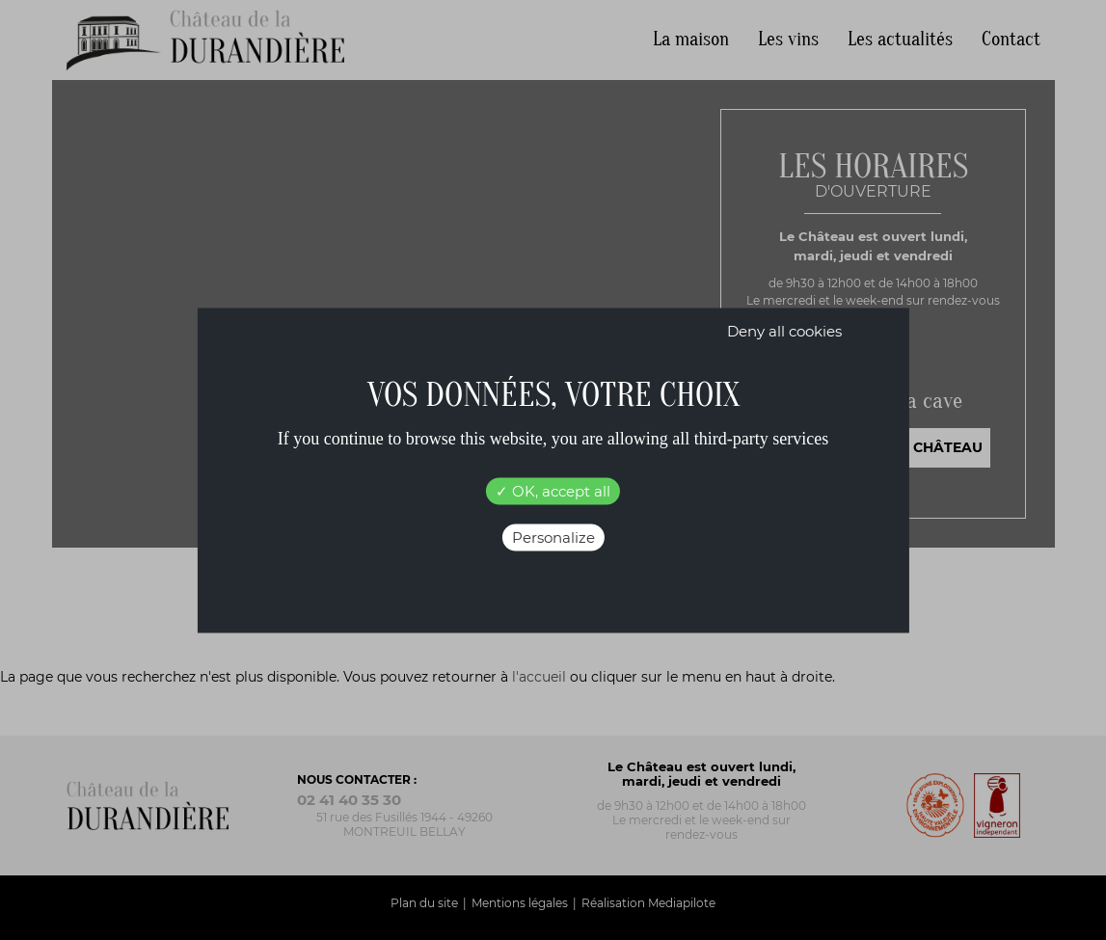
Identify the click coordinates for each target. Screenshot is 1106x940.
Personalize (553, 536)
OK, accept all (553, 490)
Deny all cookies (784, 330)
